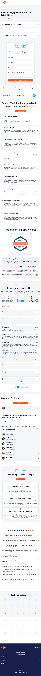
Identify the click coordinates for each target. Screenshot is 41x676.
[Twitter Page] (37, 647)
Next (27, 387)
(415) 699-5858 (22, 654)
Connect (36, 311)
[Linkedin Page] (39, 647)
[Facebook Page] (35, 647)
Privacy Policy (20, 670)
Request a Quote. (30, 106)
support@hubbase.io (20, 652)
